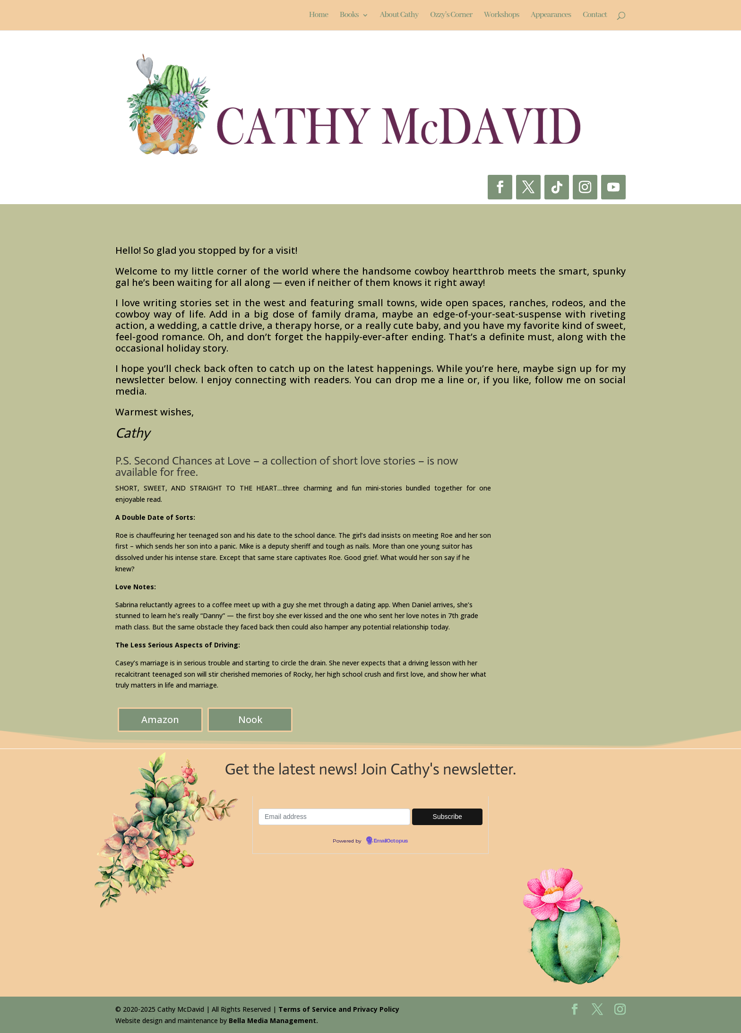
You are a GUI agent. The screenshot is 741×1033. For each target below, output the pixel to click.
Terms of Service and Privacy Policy (338, 1009)
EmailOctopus (391, 841)
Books (349, 16)
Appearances (551, 16)
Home (318, 16)
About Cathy (398, 16)
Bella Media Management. (273, 1020)
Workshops (501, 16)
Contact (595, 16)
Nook (250, 719)
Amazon (160, 719)
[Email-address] (334, 817)
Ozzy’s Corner (451, 16)
